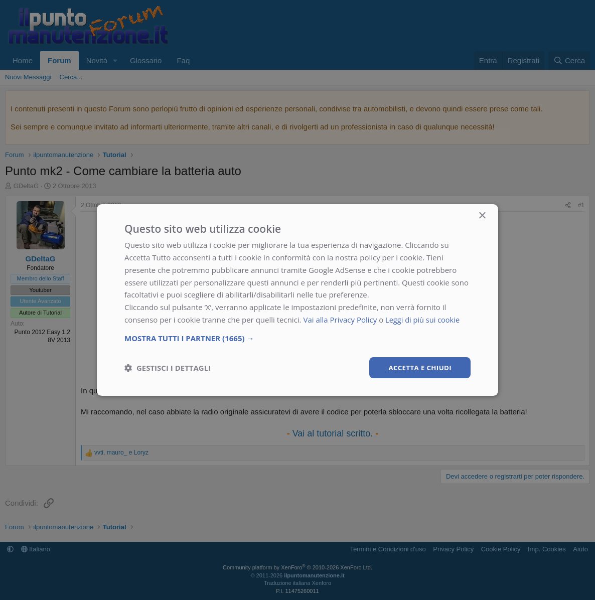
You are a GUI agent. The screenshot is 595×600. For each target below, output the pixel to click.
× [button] (482, 215)
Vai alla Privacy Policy (340, 319)
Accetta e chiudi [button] (418, 367)
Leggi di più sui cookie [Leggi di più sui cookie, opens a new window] (423, 319)
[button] (297, 337)
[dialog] (297, 300)
